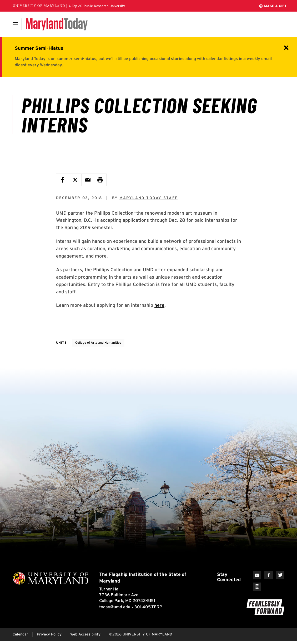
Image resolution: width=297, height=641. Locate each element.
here (159, 305)
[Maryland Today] (57, 24)
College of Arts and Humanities (98, 342)
